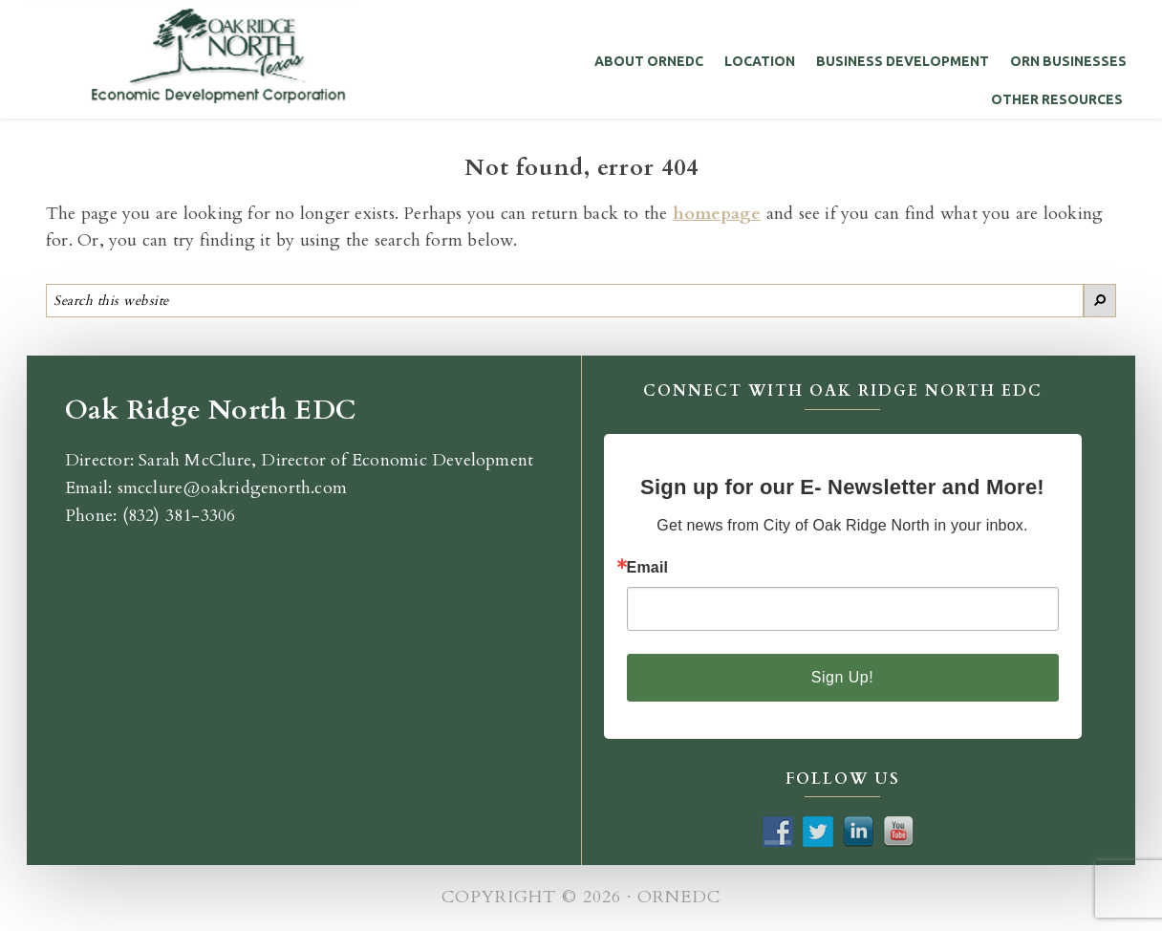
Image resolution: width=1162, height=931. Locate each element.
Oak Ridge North (191, 54)
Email (648, 567)
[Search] (1100, 300)
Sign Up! (842, 677)
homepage (717, 214)
